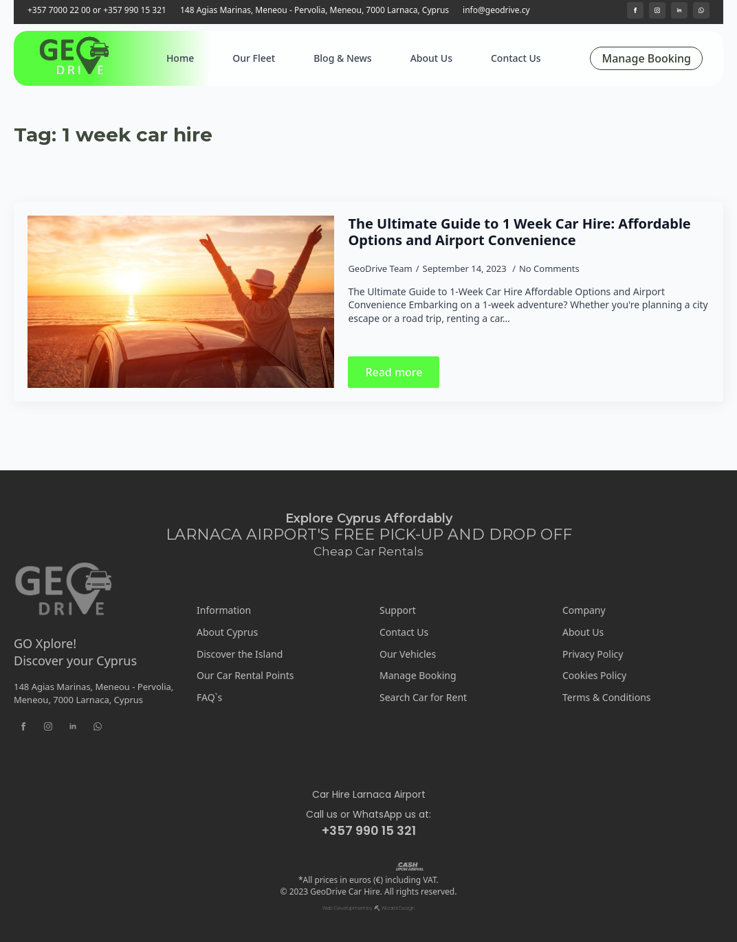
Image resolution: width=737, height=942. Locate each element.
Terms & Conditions (606, 697)
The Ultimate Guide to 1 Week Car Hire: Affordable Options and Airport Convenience (519, 232)
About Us (431, 58)
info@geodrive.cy (496, 10)
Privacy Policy (592, 653)
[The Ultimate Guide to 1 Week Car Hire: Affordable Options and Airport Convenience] (181, 302)
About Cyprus (227, 632)
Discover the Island (240, 653)
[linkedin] (679, 10)
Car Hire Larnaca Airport (369, 794)
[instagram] (657, 10)
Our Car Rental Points (245, 675)
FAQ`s (209, 697)
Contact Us (516, 58)
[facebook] (635, 10)
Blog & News (343, 58)
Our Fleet (253, 58)
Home (180, 58)
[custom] (701, 10)
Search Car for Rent (423, 697)
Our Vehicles (408, 653)
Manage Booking (418, 675)
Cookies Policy (594, 675)
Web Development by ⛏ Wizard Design (368, 908)
